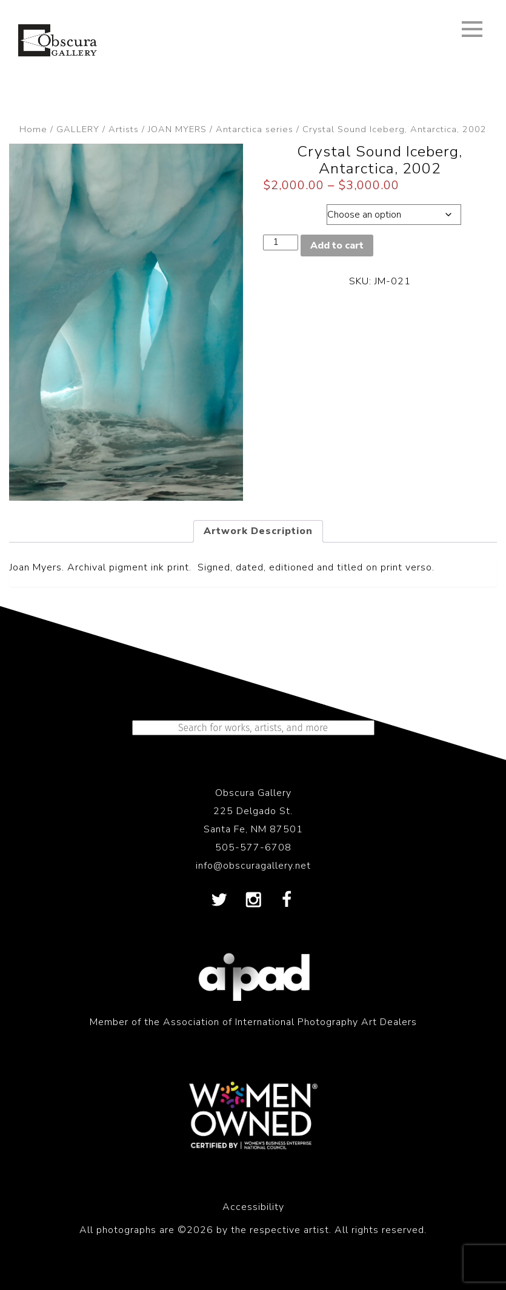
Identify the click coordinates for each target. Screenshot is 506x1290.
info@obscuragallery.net (253, 865)
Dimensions (293, 211)
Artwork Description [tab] (258, 531)
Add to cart (337, 245)
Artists (123, 129)
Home (33, 129)
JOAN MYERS (177, 129)
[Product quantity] (280, 242)
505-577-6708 (253, 847)
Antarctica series (254, 129)
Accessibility (253, 1207)
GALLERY (77, 129)
